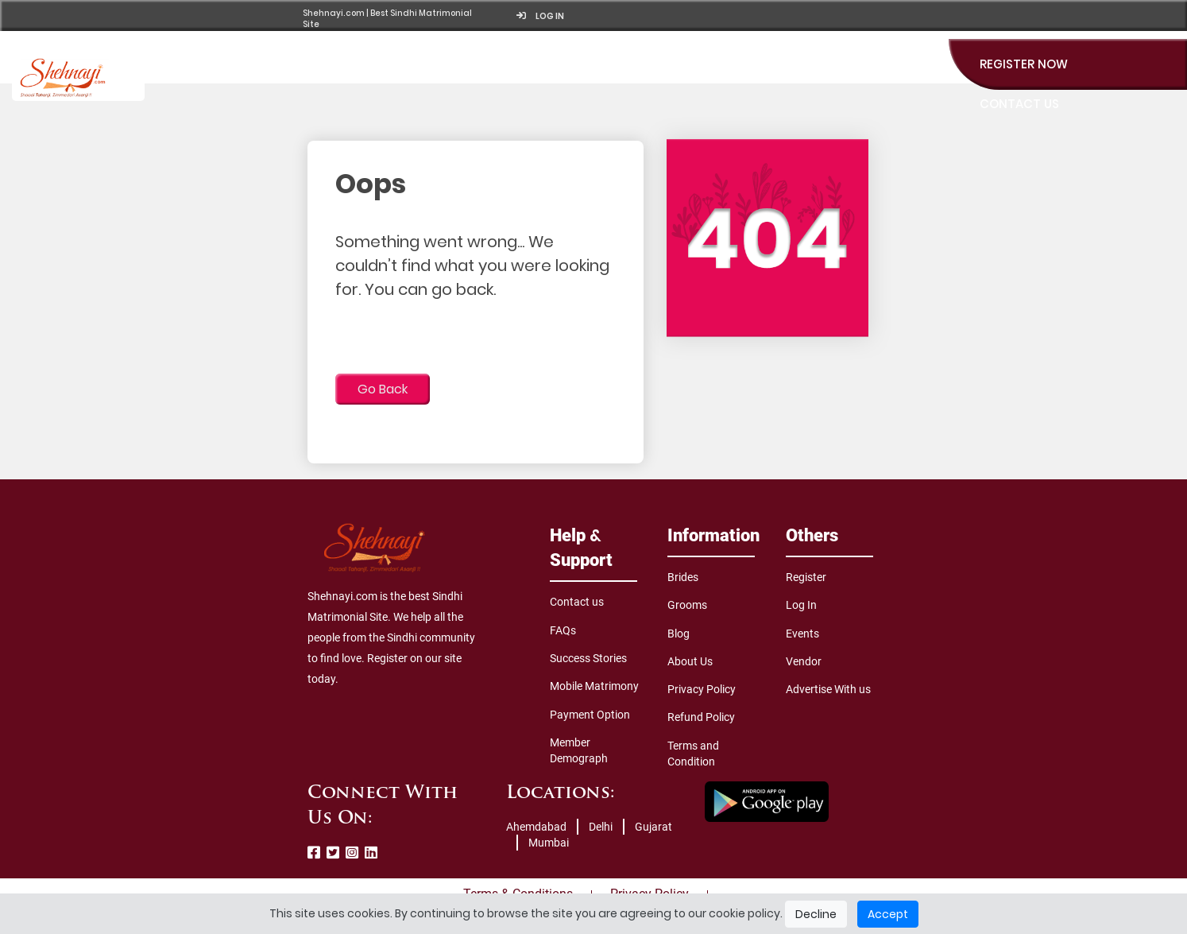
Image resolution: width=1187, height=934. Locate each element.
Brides (682, 577)
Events (802, 633)
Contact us (577, 601)
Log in (540, 16)
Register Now (1024, 64)
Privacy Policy (701, 689)
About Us (690, 661)
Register (806, 577)
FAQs (563, 630)
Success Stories (588, 658)
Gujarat (653, 826)
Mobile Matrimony (594, 686)
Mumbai (548, 842)
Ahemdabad (536, 826)
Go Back (383, 389)
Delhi (601, 826)
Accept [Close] (888, 914)
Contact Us (1019, 103)
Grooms (687, 605)
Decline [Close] (816, 914)
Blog (678, 633)
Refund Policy (701, 717)
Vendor (804, 661)
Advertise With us (828, 689)
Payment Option (590, 714)
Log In (801, 605)
